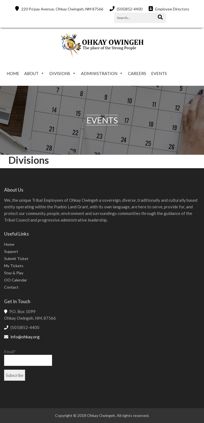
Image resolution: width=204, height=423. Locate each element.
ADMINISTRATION (99, 73)
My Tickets (13, 265)
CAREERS (137, 73)
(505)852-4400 (126, 8)
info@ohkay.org (25, 336)
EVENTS (159, 73)
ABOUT (31, 73)
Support (11, 251)
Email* (28, 357)
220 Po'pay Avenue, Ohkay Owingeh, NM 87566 (59, 8)
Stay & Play (13, 272)
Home (9, 244)
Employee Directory (169, 8)
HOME (13, 73)
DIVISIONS (59, 73)
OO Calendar (15, 280)
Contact (11, 287)
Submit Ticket (16, 258)
